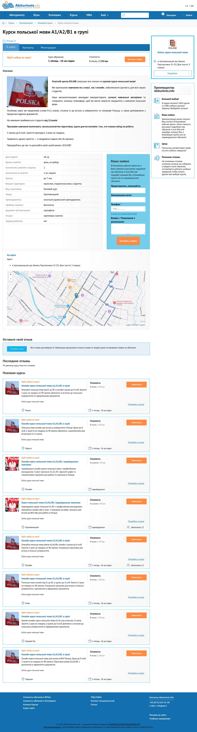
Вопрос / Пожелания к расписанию (123, 219)
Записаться (137, 384)
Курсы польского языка (68, 23)
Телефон (116, 204)
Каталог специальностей (102, 700)
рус (192, 5)
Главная (4, 23)
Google (142, 325)
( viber (152, 705)
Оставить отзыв (16, 349)
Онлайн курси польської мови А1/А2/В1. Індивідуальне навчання (49, 463)
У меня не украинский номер (124, 213)
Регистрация (48, 47)
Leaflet (128, 325)
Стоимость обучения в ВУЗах (37, 697)
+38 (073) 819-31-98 (159, 702)
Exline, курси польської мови (173, 52)
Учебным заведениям (159, 718)
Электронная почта (121, 195)
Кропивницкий (26, 23)
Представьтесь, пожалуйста (125, 185)
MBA (89, 15)
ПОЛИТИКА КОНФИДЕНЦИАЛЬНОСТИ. (124, 724)
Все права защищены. (52, 727)
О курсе (10, 47)
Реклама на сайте (157, 714)
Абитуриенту (17, 15)
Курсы (73, 15)
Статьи (94, 704)
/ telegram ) (161, 705)
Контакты (28, 47)
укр (186, 5)
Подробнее (172, 73)
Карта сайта (29, 708)
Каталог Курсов (30, 704)
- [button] (11, 279)
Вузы (37, 15)
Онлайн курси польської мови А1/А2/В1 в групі (45, 385)
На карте (11, 255)
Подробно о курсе (136, 404)
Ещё (103, 15)
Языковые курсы (45, 23)
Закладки (171, 15)
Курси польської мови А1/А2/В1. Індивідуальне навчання (50, 502)
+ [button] (11, 275)
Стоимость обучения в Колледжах (39, 700)
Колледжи (55, 15)
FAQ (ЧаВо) (96, 697)
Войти (189, 15)
